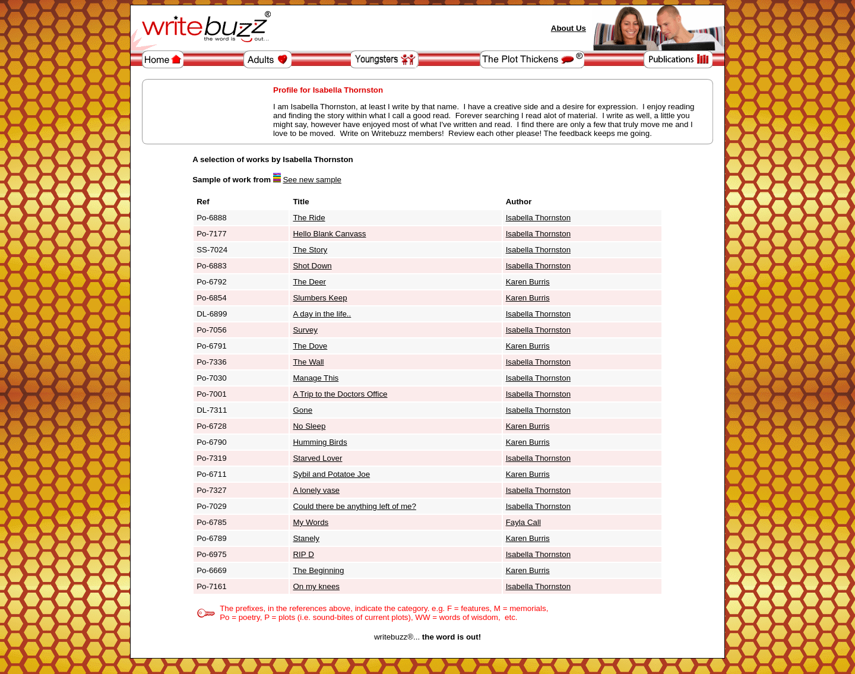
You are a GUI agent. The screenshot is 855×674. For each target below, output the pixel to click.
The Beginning (318, 570)
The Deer (309, 281)
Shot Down (312, 265)
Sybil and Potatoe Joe (331, 474)
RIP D (303, 554)
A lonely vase (316, 490)
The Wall (308, 361)
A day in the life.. (322, 313)
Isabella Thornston (538, 217)
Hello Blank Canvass (329, 233)
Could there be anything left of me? (354, 506)
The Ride (309, 217)
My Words (310, 522)
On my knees (316, 586)
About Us (568, 28)
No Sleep (309, 426)
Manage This (315, 378)
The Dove (310, 345)
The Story (310, 249)
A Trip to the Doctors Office (340, 394)
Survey (305, 329)
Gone (302, 410)
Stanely (306, 538)
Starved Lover (317, 458)
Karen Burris (528, 281)
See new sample (312, 179)
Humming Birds (320, 442)
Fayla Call (523, 522)
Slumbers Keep (320, 297)
